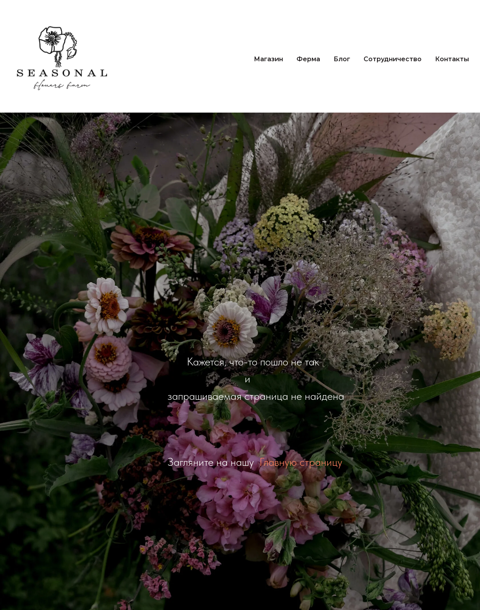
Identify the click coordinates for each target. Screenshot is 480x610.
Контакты (452, 59)
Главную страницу (300, 462)
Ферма (308, 59)
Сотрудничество (393, 59)
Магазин (268, 59)
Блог (342, 59)
